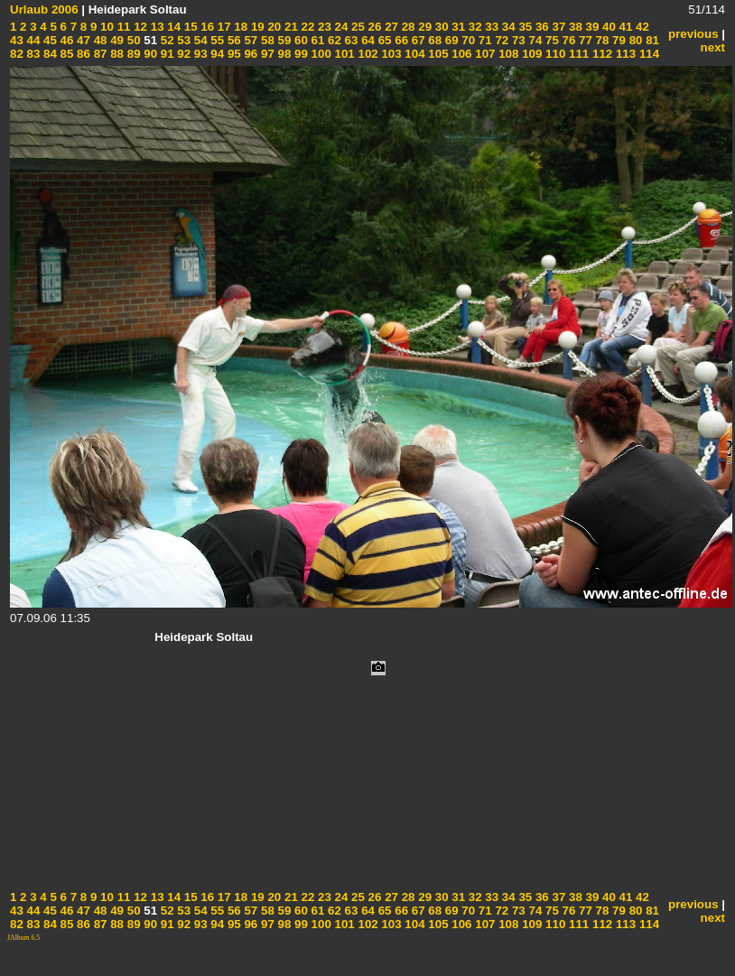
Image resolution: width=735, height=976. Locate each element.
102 (366, 53)
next (713, 47)
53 (182, 40)
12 (138, 26)
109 (530, 53)
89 (132, 53)
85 (65, 53)
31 (457, 26)
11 (122, 26)
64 (366, 40)
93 (199, 53)
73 (517, 40)
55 (216, 40)
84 (48, 53)
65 (383, 40)
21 (289, 26)
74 (534, 40)
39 (591, 26)
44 (32, 40)
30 (440, 26)
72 (500, 40)
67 (416, 40)
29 (424, 26)
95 (232, 53)
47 (81, 40)
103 (390, 53)
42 (640, 26)
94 (216, 53)
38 (573, 26)
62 (332, 40)
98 (283, 53)
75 (550, 40)
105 (437, 53)
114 (647, 53)
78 (600, 40)
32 (473, 26)
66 (400, 40)
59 (283, 40)
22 (306, 26)
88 (115, 53)
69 (450, 40)
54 (199, 40)
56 (232, 40)
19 (256, 26)
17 (222, 26)
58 (265, 40)
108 (506, 53)
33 (490, 26)
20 (273, 26)
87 (98, 53)
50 (132, 40)
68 (433, 40)
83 (32, 53)
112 (600, 53)
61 (316, 40)
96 (249, 53)
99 (299, 53)
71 (483, 40)
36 (540, 26)
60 (299, 40)
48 (98, 40)
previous (693, 34)
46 (65, 40)
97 (265, 53)
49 (115, 40)
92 (182, 53)
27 (389, 26)
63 (349, 40)
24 (340, 26)
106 (460, 53)
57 (249, 40)
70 (467, 40)
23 (322, 26)
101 (343, 53)
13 (155, 26)
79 (617, 40)
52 (165, 40)
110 (553, 53)
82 (16, 53)
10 (105, 26)
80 (634, 40)
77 (583, 40)
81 (650, 40)
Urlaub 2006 (44, 9)
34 (507, 26)
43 (16, 40)
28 (406, 26)
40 (607, 26)
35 (524, 26)
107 (484, 53)
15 (189, 26)
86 (81, 53)
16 (206, 26)
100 (319, 53)
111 (577, 53)
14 (172, 26)
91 (165, 53)
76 (567, 40)
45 (48, 40)
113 (624, 53)
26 (373, 26)
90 (149, 53)
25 (356, 26)
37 (557, 26)
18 (239, 26)
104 (413, 53)
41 (624, 26)
